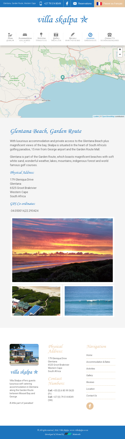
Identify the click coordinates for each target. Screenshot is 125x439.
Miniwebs (72, 434)
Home (10, 39)
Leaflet (96, 116)
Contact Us (110, 39)
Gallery (56, 39)
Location (90, 39)
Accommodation (25, 39)
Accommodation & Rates (98, 362)
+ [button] (120, 49)
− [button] (120, 54)
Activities (41, 39)
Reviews (72, 39)
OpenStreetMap (108, 116)
